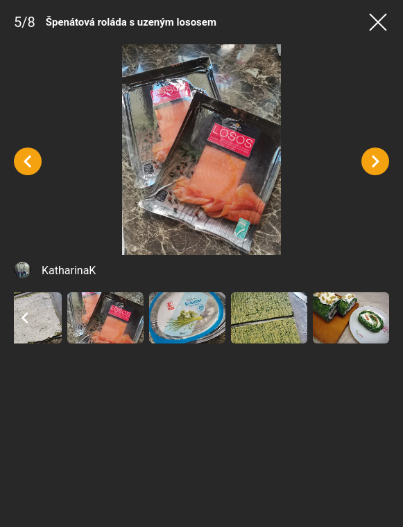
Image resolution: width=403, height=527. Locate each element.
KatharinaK (69, 270)
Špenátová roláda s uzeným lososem (131, 22)
